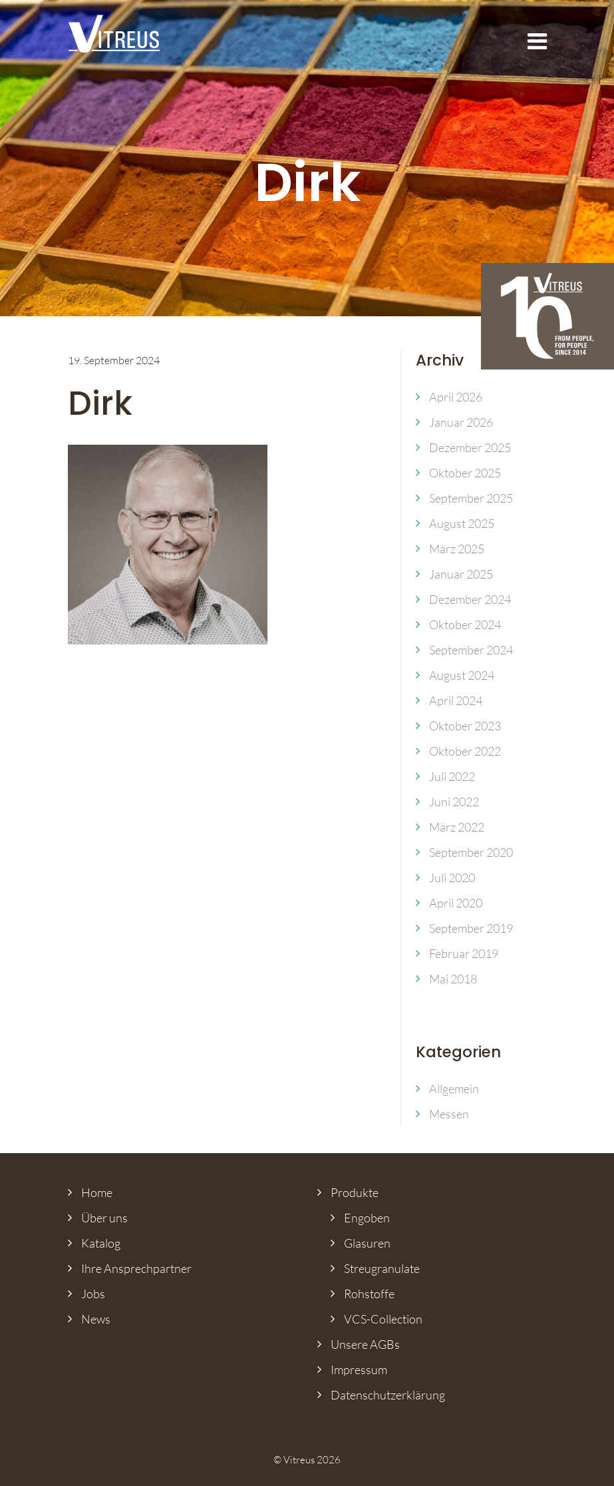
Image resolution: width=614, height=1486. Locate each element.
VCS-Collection (383, 1319)
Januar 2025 (461, 574)
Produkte (355, 1192)
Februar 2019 (463, 953)
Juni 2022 (454, 801)
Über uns (104, 1217)
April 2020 (455, 902)
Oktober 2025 (465, 472)
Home (96, 1192)
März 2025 (456, 548)
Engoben (367, 1217)
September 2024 (471, 649)
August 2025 (461, 523)
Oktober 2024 (465, 624)
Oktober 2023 (465, 725)
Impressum (359, 1369)
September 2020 (471, 852)
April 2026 (455, 396)
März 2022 (456, 827)
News (95, 1319)
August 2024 (461, 675)
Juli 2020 (452, 877)
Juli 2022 (452, 776)
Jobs (93, 1293)
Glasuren (367, 1243)
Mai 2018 (453, 978)
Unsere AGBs (365, 1344)
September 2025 (471, 498)
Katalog (100, 1243)
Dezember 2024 (470, 599)
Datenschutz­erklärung (388, 1394)
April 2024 (455, 700)
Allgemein (454, 1088)
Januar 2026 (461, 422)
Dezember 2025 (470, 447)
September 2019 (471, 928)
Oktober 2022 (465, 751)
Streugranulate (382, 1268)
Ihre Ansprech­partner (136, 1268)
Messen (449, 1114)
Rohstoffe (369, 1293)
